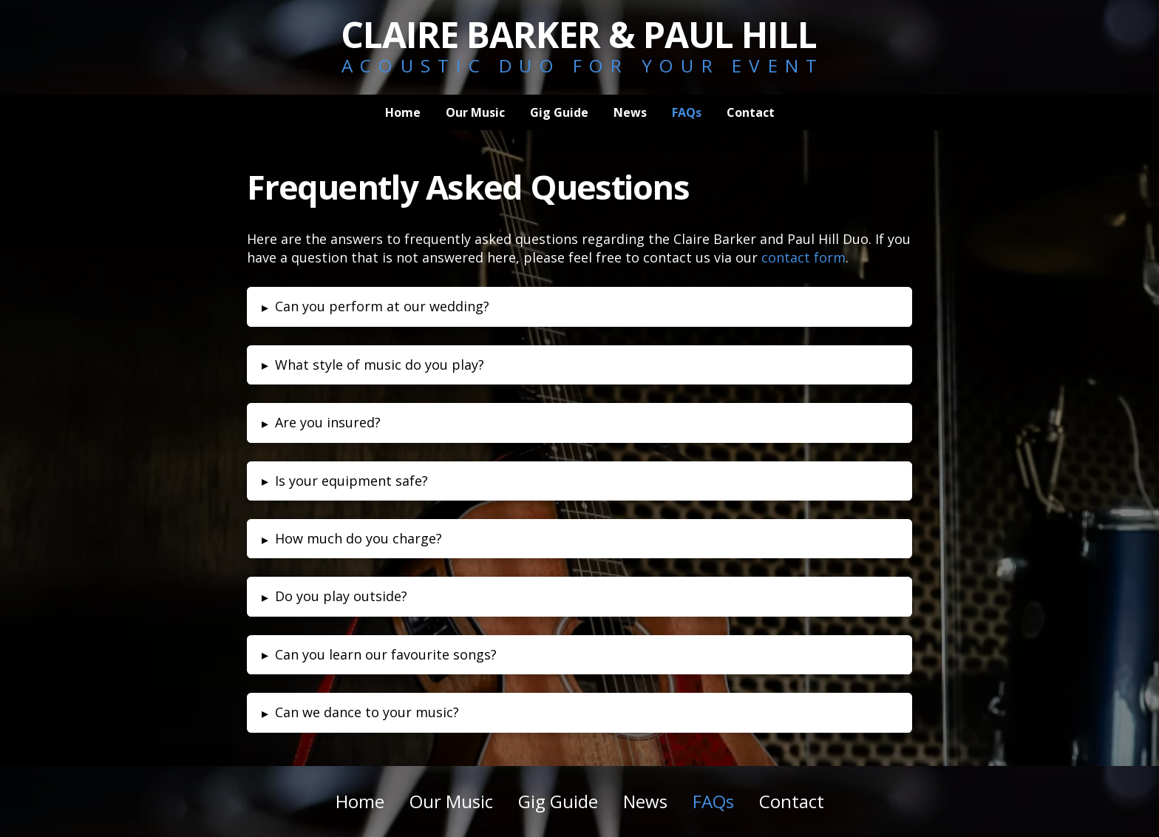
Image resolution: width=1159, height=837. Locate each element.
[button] (579, 306)
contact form (803, 257)
